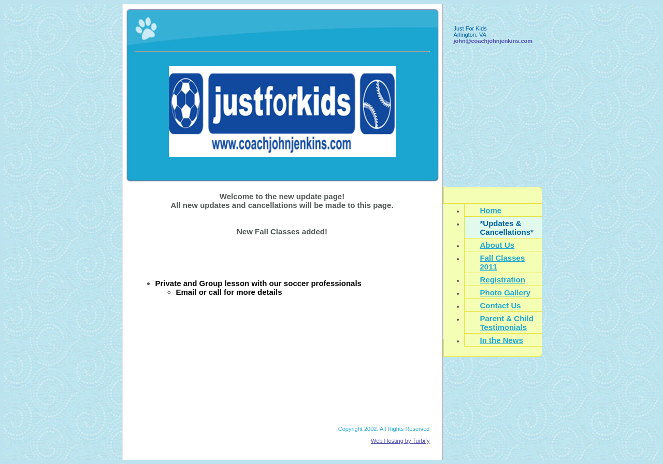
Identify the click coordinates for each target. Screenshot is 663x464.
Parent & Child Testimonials (507, 323)
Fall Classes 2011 (502, 262)
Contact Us (500, 305)
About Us (497, 245)
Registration (503, 279)
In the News (501, 340)
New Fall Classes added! (282, 231)
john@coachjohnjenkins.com (493, 41)
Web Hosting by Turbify (400, 441)
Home (491, 210)
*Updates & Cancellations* (507, 227)
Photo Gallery (505, 292)
